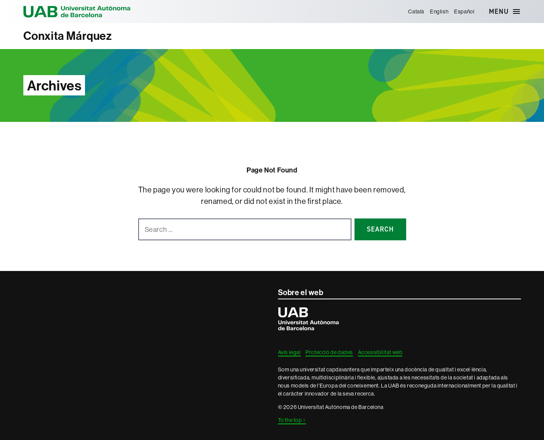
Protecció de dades (329, 352)
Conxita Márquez (67, 36)
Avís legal (289, 352)
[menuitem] (416, 11)
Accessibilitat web (380, 352)
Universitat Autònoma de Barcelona (77, 11)
